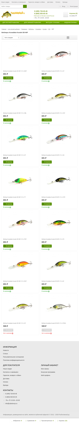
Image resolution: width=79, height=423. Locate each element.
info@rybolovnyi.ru (11, 403)
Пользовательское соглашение (13, 357)
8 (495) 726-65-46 (39, 11)
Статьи (5, 353)
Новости (6, 350)
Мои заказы (45, 369)
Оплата (58, 2)
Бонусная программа (48, 372)
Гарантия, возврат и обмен (36, 2)
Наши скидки (5, 2)
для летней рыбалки (10, 22)
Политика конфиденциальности (13, 360)
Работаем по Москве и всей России (44, 16)
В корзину (8, 78)
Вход (62, 6)
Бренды (65, 2)
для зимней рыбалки (32, 22)
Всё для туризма (52, 22)
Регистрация (73, 6)
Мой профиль (45, 375)
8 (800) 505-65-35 (39, 13)
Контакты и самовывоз (19, 2)
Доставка (50, 2)
